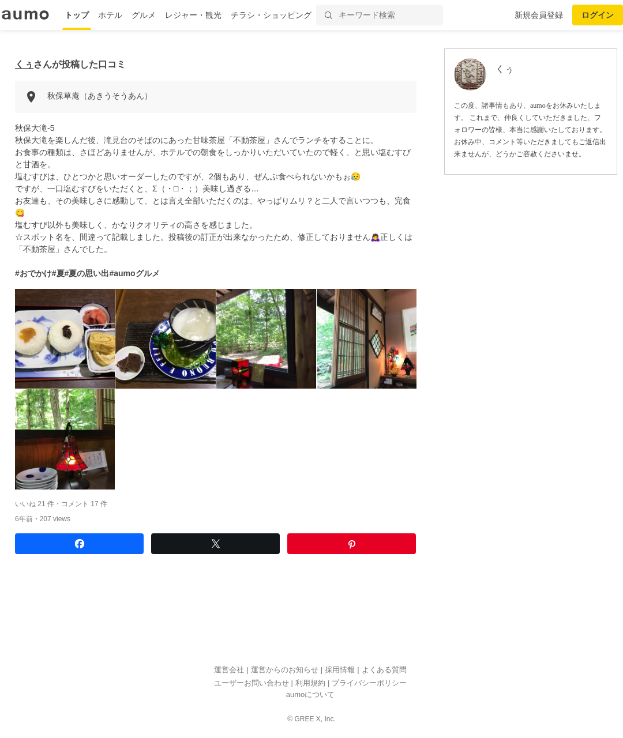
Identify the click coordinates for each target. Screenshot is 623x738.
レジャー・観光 (193, 15)
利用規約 (310, 683)
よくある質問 (384, 669)
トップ (77, 15)
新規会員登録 (539, 15)
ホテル (110, 15)
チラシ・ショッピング (271, 15)
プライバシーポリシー (369, 683)
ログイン (597, 15)
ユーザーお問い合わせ (251, 683)
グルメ (144, 15)
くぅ (24, 64)
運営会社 (229, 669)
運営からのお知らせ (284, 669)
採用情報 (340, 669)
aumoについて (310, 694)
